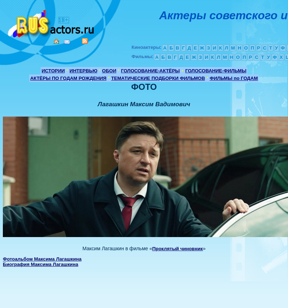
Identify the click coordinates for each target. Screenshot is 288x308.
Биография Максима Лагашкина (40, 264)
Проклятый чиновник (177, 248)
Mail (67, 42)
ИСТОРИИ (53, 70)
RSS (85, 41)
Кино (51, 22)
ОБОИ (109, 70)
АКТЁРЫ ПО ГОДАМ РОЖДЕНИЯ (68, 78)
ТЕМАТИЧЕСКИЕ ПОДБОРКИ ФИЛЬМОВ (158, 78)
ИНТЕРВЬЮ (83, 70)
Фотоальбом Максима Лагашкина (42, 259)
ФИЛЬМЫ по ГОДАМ (234, 78)
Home (56, 41)
